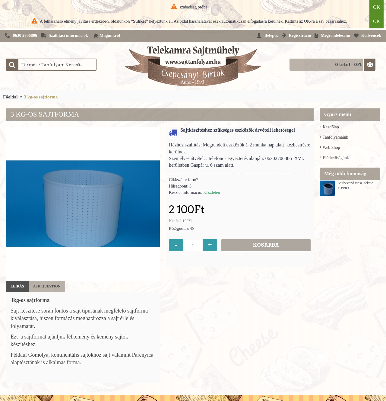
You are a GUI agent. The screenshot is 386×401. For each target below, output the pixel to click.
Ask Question (47, 286)
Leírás (17, 286)
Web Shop (331, 147)
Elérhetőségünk (336, 158)
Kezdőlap (331, 127)
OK (376, 7)
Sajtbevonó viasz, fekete (355, 183)
